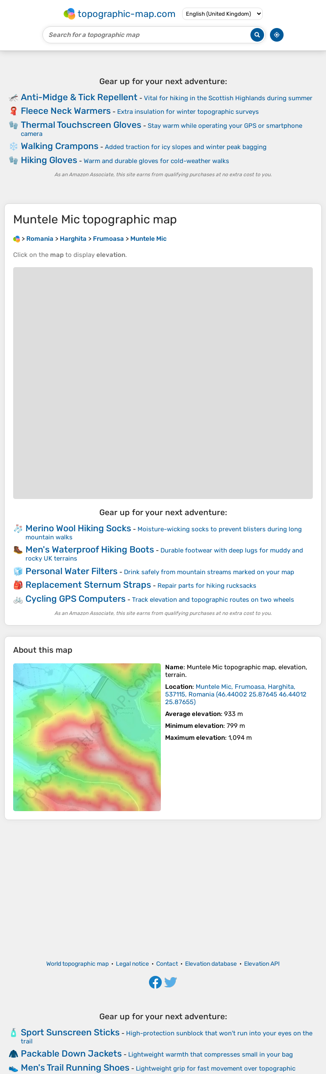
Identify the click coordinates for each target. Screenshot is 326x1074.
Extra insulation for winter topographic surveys (188, 112)
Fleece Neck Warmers (66, 110)
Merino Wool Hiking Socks (78, 528)
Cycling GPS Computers (75, 598)
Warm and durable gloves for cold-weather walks (156, 161)
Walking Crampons (59, 146)
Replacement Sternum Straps (88, 584)
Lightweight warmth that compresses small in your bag (210, 1054)
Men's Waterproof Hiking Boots (89, 549)
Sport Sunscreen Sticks (70, 1032)
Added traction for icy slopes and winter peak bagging (186, 147)
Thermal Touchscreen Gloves (81, 124)
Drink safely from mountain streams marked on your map (209, 572)
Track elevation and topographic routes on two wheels (213, 599)
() (235, 694)
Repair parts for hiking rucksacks (206, 585)
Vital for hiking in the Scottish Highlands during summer (228, 98)
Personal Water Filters (71, 571)
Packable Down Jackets (71, 1053)
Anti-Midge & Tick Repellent (79, 97)
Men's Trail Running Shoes (75, 1067)
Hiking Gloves (49, 160)
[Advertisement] (163, 890)
